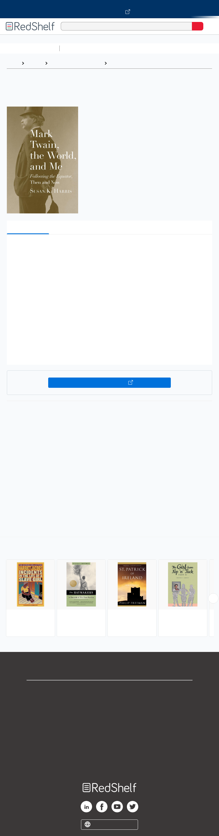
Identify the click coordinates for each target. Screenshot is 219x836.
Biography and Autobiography (141, 63)
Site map (109, 764)
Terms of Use (110, 727)
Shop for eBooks (109, 689)
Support (109, 702)
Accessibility (109, 752)
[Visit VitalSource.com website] (109, 9)
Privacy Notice (109, 714)
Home (13, 63)
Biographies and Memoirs (76, 63)
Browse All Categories (29, 48)
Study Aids (77, 48)
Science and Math (111, 48)
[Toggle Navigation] (209, 26)
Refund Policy (109, 739)
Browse (34, 63)
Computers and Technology (163, 48)
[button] (109, 247)
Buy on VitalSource (109, 383)
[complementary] (109, 587)
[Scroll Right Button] (213, 598)
